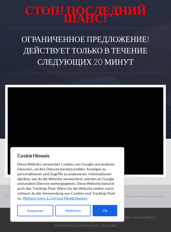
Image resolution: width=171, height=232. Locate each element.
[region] (67, 184)
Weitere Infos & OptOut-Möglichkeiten (55, 198)
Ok (104, 210)
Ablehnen (73, 210)
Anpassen (35, 210)
